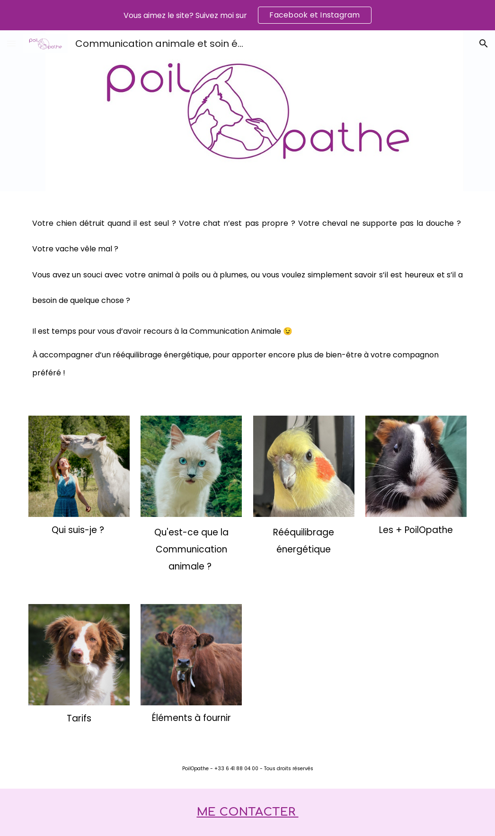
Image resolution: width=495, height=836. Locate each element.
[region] (247, 15)
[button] (11, 43)
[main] (247, 298)
